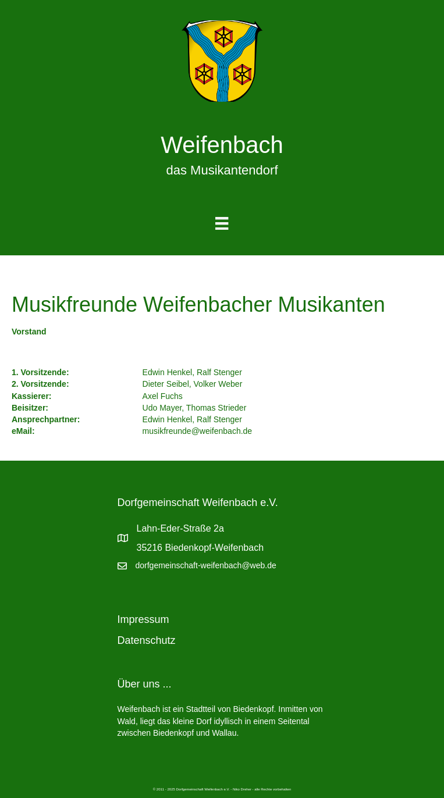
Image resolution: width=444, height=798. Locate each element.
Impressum (143, 619)
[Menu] (221, 223)
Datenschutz (147, 640)
